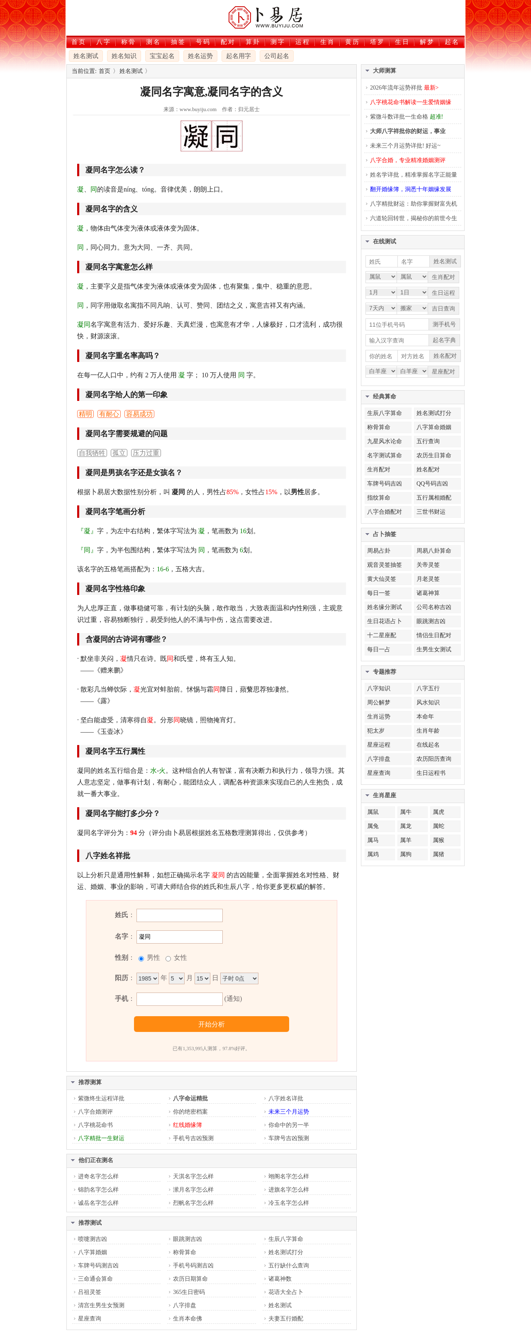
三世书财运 (431, 512)
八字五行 (428, 688)
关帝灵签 (428, 565)
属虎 (438, 812)
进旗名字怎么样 (288, 1190)
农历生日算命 (434, 455)
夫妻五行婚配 (285, 1319)
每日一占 (378, 649)
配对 (228, 42)
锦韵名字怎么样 (98, 1190)
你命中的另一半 (288, 1125)
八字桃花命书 (95, 1125)
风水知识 (428, 702)
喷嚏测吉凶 (92, 1239)
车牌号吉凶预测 (288, 1138)
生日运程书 (431, 773)
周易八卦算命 (434, 551)
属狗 (406, 854)
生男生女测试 (434, 649)
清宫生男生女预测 (101, 1305)
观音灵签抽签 (384, 565)
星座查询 (89, 1319)
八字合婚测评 (95, 1112)
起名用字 (238, 56)
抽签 (178, 42)
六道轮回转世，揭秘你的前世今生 (413, 218)
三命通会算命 (95, 1279)
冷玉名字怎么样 (288, 1203)
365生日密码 (189, 1292)
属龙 (406, 826)
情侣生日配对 (434, 635)
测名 (153, 42)
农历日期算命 (190, 1279)
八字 (103, 42)
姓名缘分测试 (384, 607)
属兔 (373, 826)
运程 (302, 42)
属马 (373, 840)
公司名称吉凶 (434, 607)
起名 (452, 42)
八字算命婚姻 (434, 427)
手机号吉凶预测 (193, 1138)
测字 (277, 42)
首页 (78, 42)
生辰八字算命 (285, 1239)
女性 (179, 957)
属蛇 (438, 826)
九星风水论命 (384, 441)
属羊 (406, 840)
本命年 (425, 717)
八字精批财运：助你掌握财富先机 (413, 204)
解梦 (427, 42)
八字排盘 (184, 1305)
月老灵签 (428, 579)
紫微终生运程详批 (101, 1098)
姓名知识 (124, 56)
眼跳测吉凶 (187, 1239)
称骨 (128, 42)
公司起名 (276, 56)
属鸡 (373, 854)
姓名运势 (200, 56)
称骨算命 (184, 1252)
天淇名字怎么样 (193, 1176)
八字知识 (378, 688)
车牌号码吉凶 (384, 484)
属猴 (438, 840)
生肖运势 (378, 717)
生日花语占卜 (384, 621)
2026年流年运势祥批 (404, 88)
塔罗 (377, 42)
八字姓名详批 (285, 1098)
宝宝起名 (162, 56)
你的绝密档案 (190, 1112)
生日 (402, 42)
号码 (203, 42)
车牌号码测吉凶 (98, 1265)
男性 (152, 957)
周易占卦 (378, 551)
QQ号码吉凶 (432, 484)
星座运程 (378, 745)
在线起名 (428, 745)
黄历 (352, 42)
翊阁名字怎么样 (288, 1176)
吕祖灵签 (89, 1292)
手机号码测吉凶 (193, 1265)
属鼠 (373, 812)
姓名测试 (85, 56)
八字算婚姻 (92, 1252)
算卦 (253, 42)
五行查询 (428, 441)
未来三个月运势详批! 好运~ (405, 146)
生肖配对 (378, 469)
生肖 (327, 42)
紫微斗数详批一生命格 (406, 117)
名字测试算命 (384, 455)
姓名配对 (428, 469)
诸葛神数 (280, 1279)
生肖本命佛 (187, 1319)
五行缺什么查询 (288, 1265)
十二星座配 (381, 635)
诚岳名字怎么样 (98, 1203)
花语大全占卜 (285, 1292)
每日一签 (378, 593)
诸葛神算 (428, 593)
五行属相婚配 (434, 498)
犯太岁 (376, 731)
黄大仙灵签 (381, 579)
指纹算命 (378, 498)
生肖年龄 (428, 731)
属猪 (438, 854)
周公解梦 (378, 702)
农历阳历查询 (434, 759)
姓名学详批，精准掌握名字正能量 (413, 175)
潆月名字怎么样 (193, 1190)
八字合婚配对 (384, 512)
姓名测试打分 (285, 1252)
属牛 (406, 812)
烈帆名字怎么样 (193, 1203)
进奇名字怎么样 (98, 1176)
